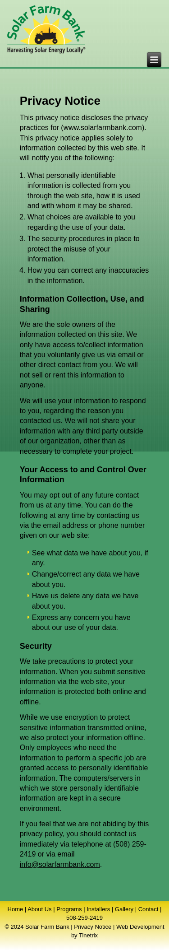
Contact (148, 909)
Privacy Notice (92, 926)
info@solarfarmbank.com (60, 864)
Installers (98, 909)
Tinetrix (88, 935)
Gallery (124, 909)
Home (15, 909)
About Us (39, 909)
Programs (69, 909)
